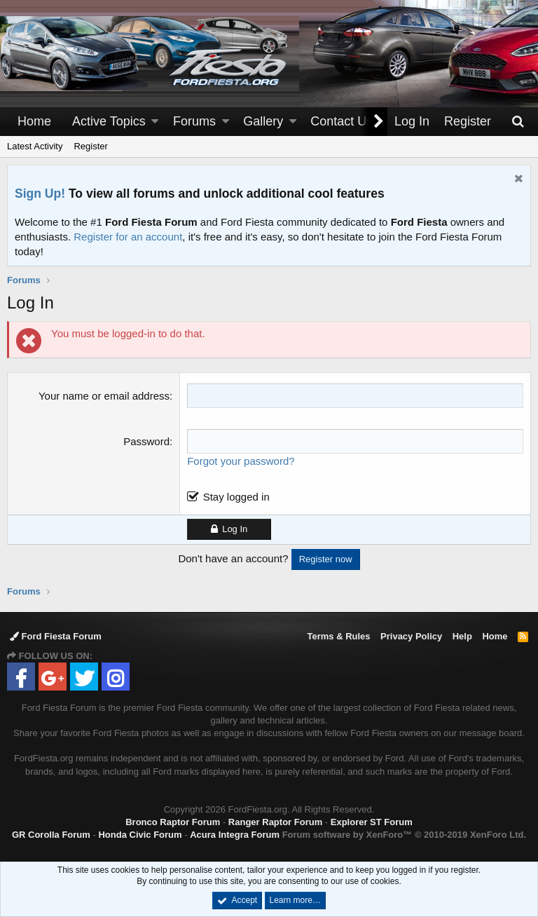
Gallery (263, 121)
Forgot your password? (240, 461)
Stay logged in (236, 497)
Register (90, 146)
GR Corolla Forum (51, 834)
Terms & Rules (338, 636)
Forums (194, 121)
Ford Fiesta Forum (56, 636)
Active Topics (109, 121)
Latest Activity (34, 146)
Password (146, 441)
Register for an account (128, 237)
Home (34, 121)
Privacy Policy (411, 636)
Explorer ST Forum (372, 822)
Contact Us (341, 121)
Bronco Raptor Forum (172, 822)
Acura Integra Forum (235, 834)
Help (462, 636)
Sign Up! (40, 193)
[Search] (517, 121)
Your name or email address (104, 396)
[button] (155, 121)
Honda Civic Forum (139, 834)
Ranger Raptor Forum (275, 822)
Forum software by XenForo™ (404, 834)
